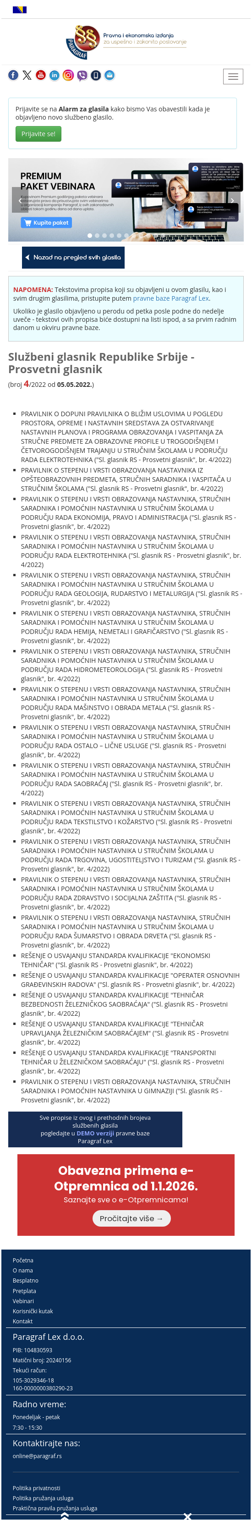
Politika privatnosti (36, 1488)
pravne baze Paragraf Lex (171, 298)
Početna (23, 1260)
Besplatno (25, 1280)
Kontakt (23, 1321)
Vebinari (23, 1301)
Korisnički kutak (33, 1311)
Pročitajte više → (132, 1218)
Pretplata (24, 1291)
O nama (23, 1270)
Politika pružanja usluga (43, 1498)
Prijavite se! (38, 133)
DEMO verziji (95, 1133)
